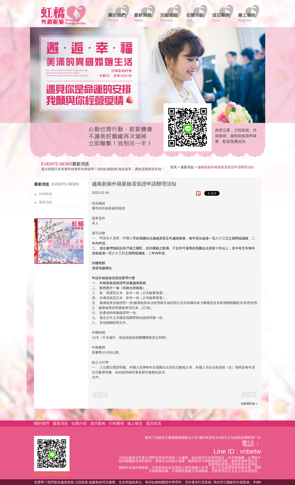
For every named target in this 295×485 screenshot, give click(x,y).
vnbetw (250, 451)
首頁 (173, 167)
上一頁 (100, 395)
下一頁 (249, 395)
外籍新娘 (45, 194)
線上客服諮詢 (186, 127)
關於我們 (41, 423)
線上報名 (135, 423)
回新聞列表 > (249, 403)
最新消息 (187, 167)
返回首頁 (153, 423)
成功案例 (97, 423)
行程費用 (116, 423)
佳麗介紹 (79, 423)
